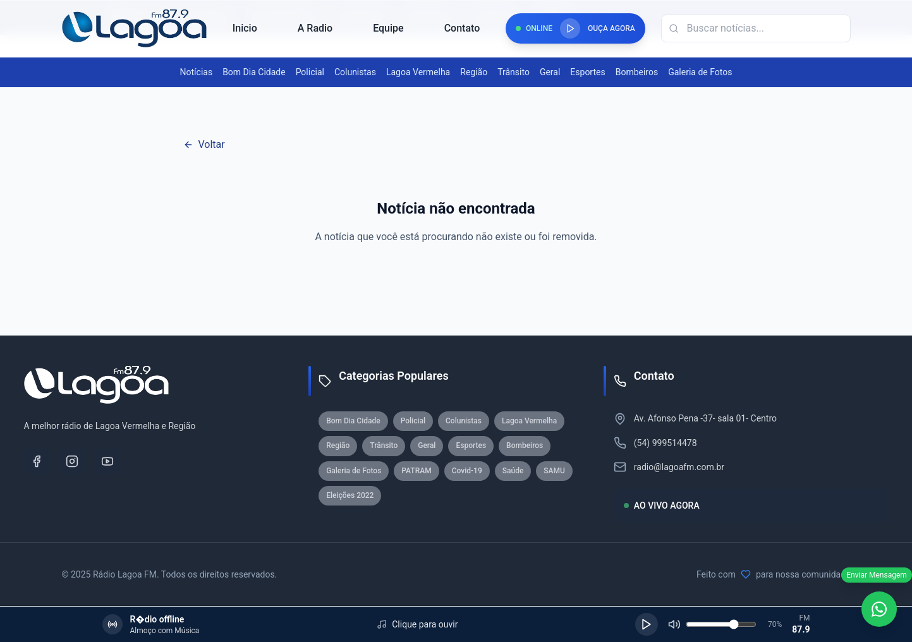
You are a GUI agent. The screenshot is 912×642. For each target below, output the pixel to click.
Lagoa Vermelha (418, 72)
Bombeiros (637, 72)
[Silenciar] (674, 624)
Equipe (388, 28)
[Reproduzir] (646, 624)
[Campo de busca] (756, 28)
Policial (310, 72)
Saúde (513, 470)
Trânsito (513, 72)
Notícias (196, 72)
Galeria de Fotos (700, 72)
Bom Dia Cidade (253, 72)
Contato (462, 28)
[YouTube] (107, 461)
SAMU (554, 470)
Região (473, 72)
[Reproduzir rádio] (570, 28)
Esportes (587, 72)
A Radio (315, 28)
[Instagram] (72, 461)
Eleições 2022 (350, 495)
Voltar (204, 144)
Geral (550, 72)
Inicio (245, 28)
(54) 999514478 (665, 443)
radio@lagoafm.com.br (679, 467)
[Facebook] (36, 461)
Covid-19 (467, 470)
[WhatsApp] (879, 609)
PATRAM (416, 470)
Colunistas (355, 72)
